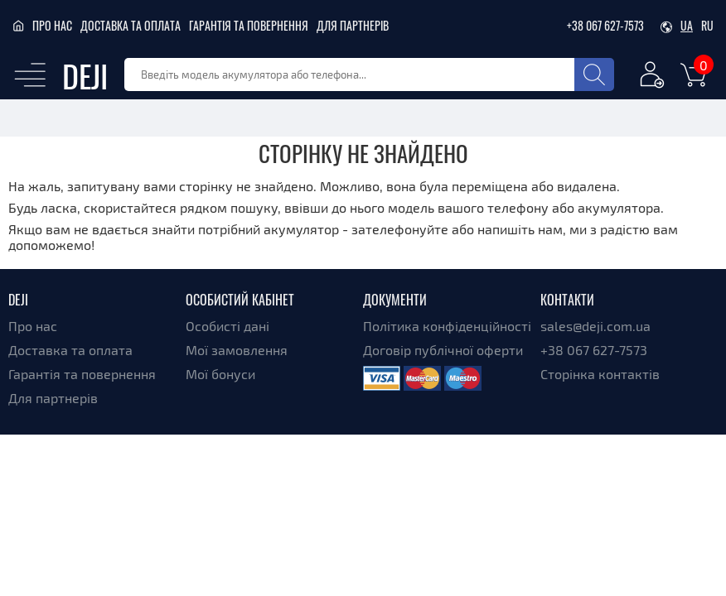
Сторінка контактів (600, 374)
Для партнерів (353, 25)
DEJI (85, 75)
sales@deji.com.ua (595, 326)
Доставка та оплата (130, 25)
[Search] (594, 74)
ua (686, 25)
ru (707, 25)
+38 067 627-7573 (605, 25)
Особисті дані (227, 326)
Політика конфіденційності (447, 326)
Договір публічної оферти (443, 350)
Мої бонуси (220, 374)
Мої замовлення (237, 350)
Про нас (52, 25)
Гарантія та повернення (248, 25)
